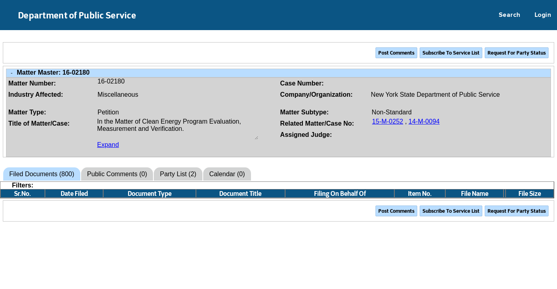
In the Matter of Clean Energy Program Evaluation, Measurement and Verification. (177, 129)
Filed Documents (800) (41, 174)
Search (509, 15)
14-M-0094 (423, 121)
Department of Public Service (77, 15)
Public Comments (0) (117, 174)
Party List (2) (178, 174)
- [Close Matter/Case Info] (11, 73)
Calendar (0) (227, 174)
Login (543, 15)
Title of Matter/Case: (39, 123)
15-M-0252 (387, 121)
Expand (108, 144)
